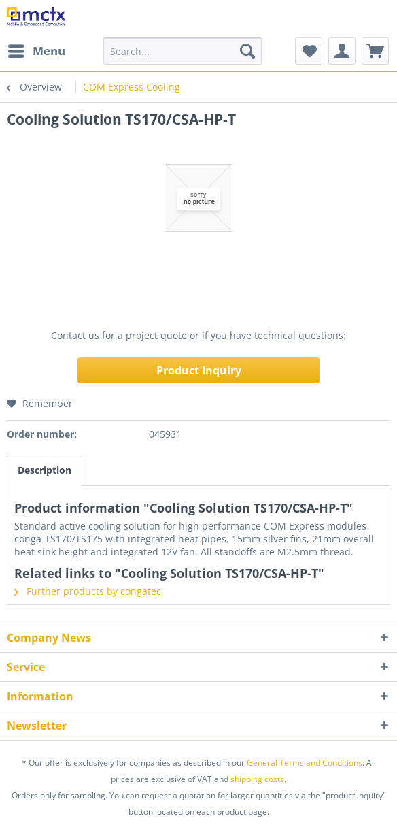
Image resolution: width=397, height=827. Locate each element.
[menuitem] (36, 51)
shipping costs (257, 779)
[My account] (342, 51)
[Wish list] (308, 51)
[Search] (247, 51)
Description (44, 470)
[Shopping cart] (375, 51)
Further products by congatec (87, 591)
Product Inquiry (198, 370)
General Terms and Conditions (304, 762)
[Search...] (182, 51)
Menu (36, 49)
